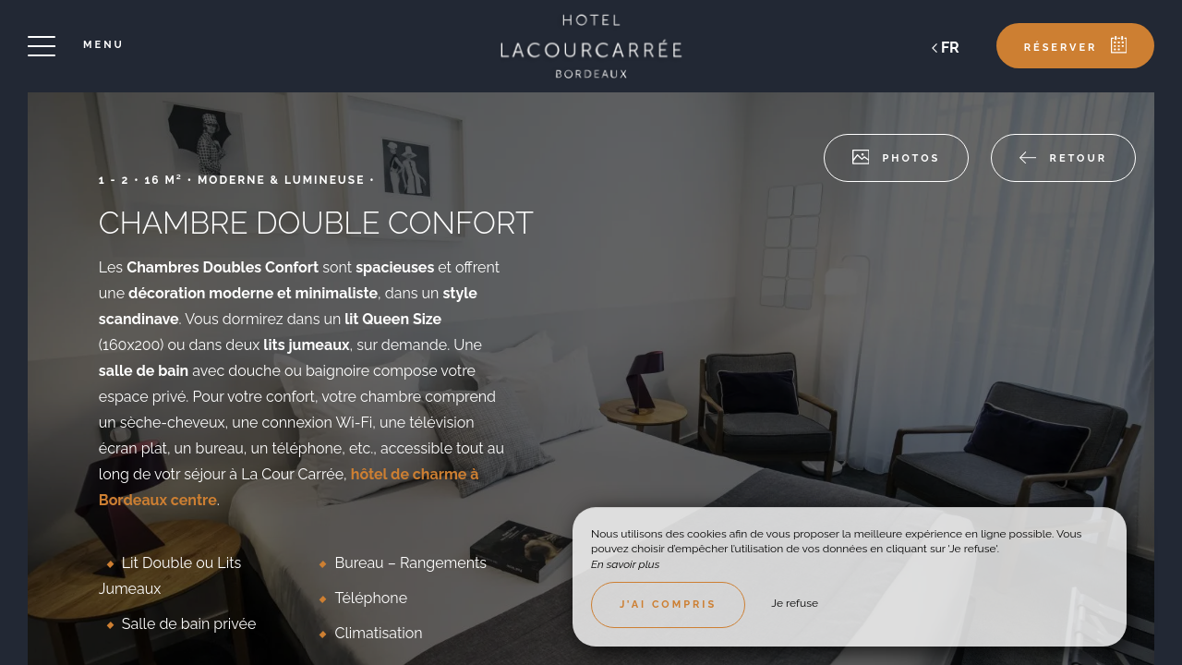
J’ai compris (668, 604)
